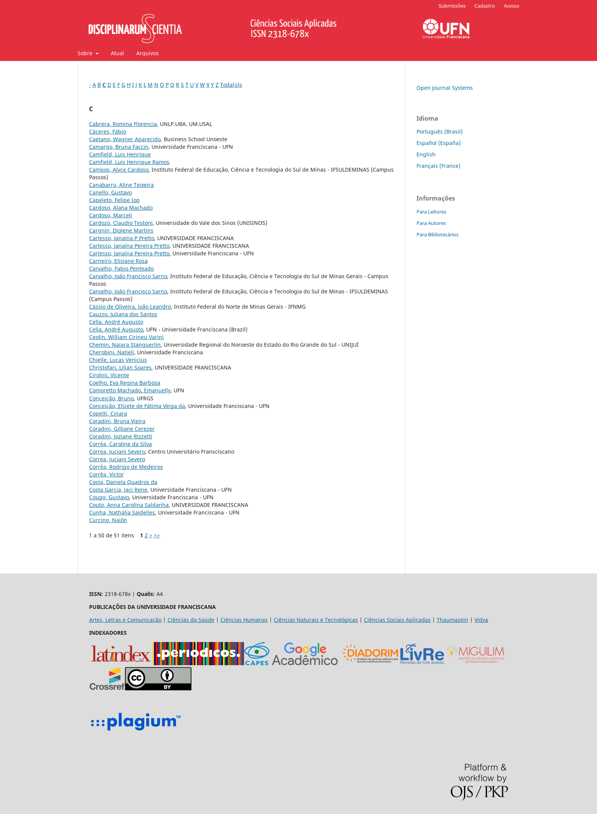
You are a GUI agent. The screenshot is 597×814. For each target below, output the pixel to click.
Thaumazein (452, 619)
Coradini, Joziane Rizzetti (120, 436)
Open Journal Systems (445, 87)
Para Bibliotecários (437, 234)
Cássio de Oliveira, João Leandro (130, 306)
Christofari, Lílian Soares (120, 367)
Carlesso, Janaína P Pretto (121, 238)
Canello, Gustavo (110, 192)
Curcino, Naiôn (108, 520)
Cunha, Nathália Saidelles (122, 512)
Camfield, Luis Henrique (120, 154)
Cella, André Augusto (116, 321)
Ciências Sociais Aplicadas (397, 619)
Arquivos (147, 53)
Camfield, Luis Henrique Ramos (129, 162)
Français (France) (438, 165)
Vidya (481, 619)
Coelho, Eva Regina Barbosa (124, 382)
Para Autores (431, 223)
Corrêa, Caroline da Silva (120, 444)
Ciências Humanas (244, 619)
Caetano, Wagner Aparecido (125, 139)
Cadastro (484, 5)
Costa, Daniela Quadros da (123, 482)
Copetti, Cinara (108, 413)
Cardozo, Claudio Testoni (121, 222)
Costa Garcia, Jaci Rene (118, 489)
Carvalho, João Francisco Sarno (128, 276)
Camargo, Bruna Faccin (118, 146)
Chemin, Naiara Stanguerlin (125, 344)
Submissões (452, 5)
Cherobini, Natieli (111, 352)
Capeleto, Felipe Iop (114, 200)
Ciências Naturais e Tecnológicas (316, 619)
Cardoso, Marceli (110, 215)
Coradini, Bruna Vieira (117, 421)
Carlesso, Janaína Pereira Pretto (129, 245)
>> (157, 535)
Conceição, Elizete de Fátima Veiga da (137, 405)
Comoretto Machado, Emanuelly (130, 390)
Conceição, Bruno (111, 398)
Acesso (511, 5)
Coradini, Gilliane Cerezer (122, 428)
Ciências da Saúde (191, 619)
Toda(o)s (231, 84)
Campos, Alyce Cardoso (118, 169)
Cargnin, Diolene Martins (121, 230)
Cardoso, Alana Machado (121, 207)
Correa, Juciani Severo (117, 451)
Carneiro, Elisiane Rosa (118, 260)
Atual (117, 53)
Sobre (86, 53)
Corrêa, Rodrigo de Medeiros (126, 466)
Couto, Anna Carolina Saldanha (129, 504)
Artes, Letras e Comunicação (125, 619)
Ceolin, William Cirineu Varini (126, 337)
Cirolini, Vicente (109, 375)
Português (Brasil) (440, 131)
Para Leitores (431, 211)
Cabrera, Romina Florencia (123, 123)
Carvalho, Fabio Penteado (121, 268)
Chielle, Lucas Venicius (118, 359)
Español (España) (439, 143)
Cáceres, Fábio (107, 131)
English (426, 154)
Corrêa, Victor (106, 474)
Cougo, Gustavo (109, 497)
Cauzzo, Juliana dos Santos (123, 314)
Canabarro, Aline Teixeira (121, 184)
